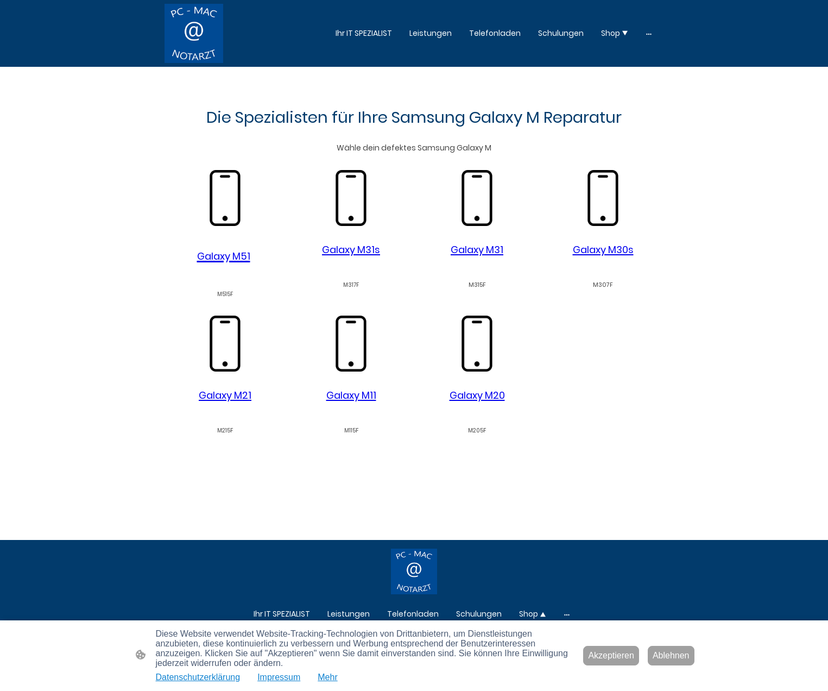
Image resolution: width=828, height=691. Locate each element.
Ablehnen (671, 655)
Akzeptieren (611, 655)
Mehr (327, 677)
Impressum (278, 677)
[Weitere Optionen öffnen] (649, 33)
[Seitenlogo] (194, 33)
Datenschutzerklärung (198, 677)
